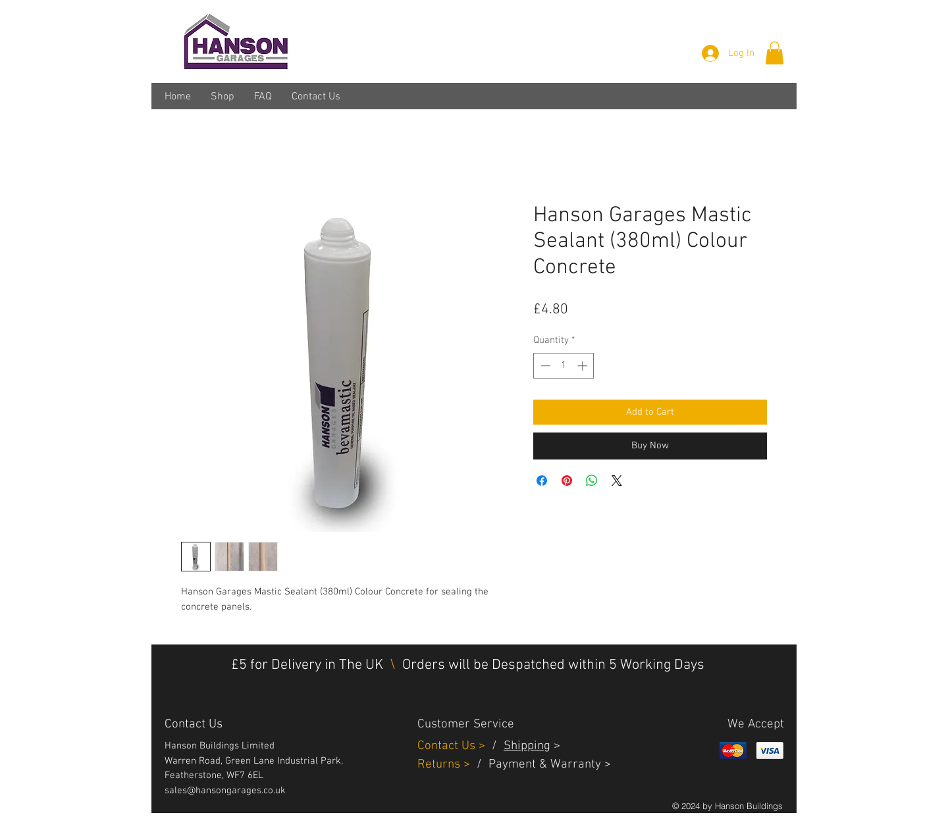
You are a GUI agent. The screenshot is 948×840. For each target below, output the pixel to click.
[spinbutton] (564, 366)
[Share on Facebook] (542, 480)
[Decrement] (544, 366)
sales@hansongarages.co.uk (225, 791)
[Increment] (583, 366)
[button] (774, 53)
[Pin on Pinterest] (567, 480)
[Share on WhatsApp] (592, 480)
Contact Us (448, 746)
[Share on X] (617, 480)
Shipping (527, 746)
